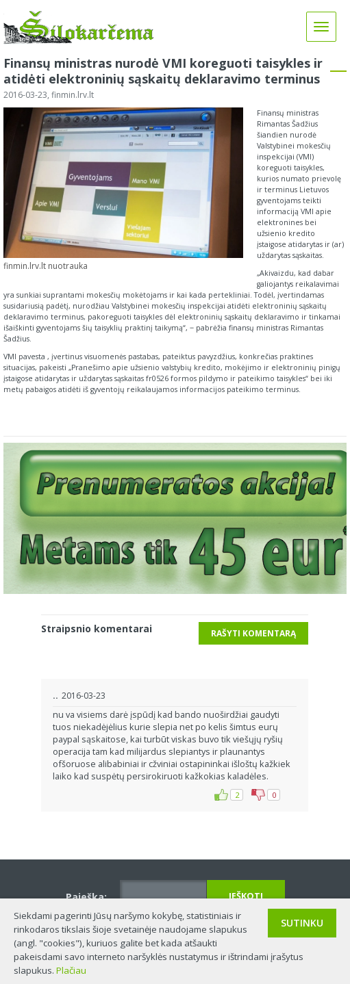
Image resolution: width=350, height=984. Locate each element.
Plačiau (71, 970)
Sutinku (302, 922)
